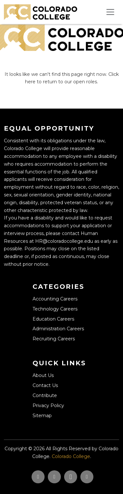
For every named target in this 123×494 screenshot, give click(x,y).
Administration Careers (58, 329)
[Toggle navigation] (110, 12)
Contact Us (45, 385)
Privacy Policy (48, 405)
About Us (43, 375)
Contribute (45, 395)
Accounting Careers (55, 299)
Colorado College (71, 456)
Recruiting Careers (54, 339)
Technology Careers (55, 309)
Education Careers (53, 319)
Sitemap (42, 415)
